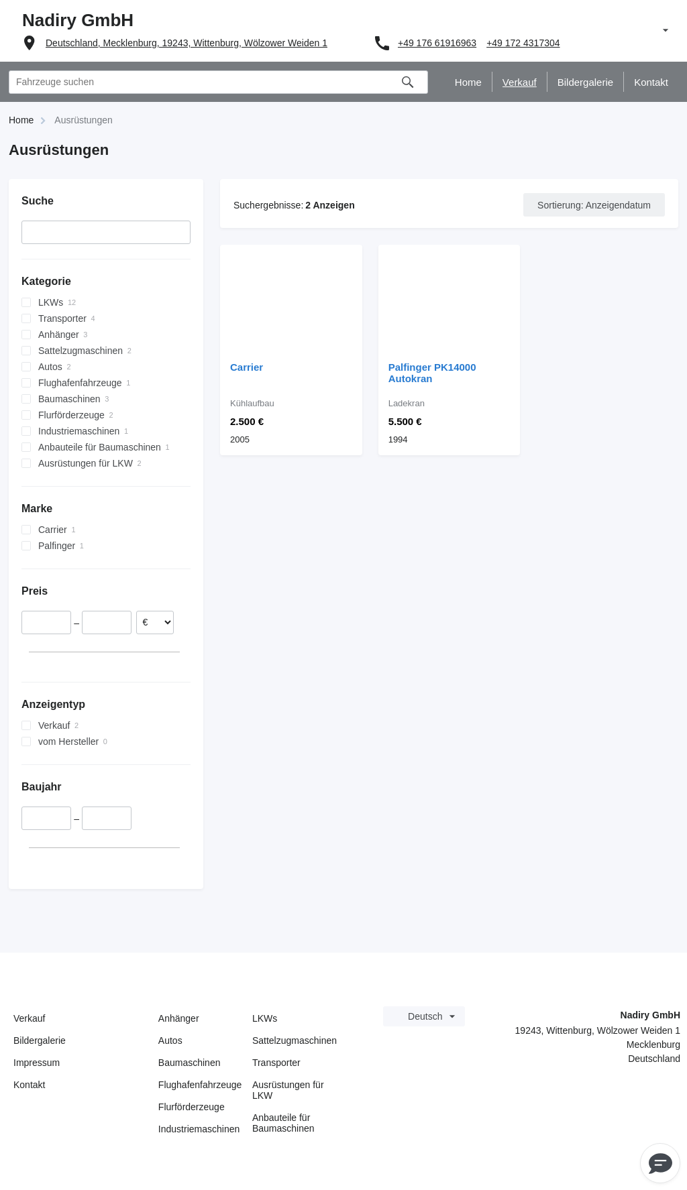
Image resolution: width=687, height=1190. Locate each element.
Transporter (276, 1062)
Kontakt (29, 1084)
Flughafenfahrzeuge (200, 1084)
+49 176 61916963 (437, 43)
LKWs (264, 1018)
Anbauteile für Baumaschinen (283, 1123)
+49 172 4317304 (523, 43)
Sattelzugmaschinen (294, 1040)
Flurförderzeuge (191, 1107)
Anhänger (178, 1018)
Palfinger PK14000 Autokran (432, 372)
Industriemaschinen (199, 1129)
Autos (170, 1040)
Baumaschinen (189, 1062)
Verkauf (29, 1018)
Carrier (246, 367)
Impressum (36, 1062)
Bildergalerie (39, 1040)
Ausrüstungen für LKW (288, 1090)
